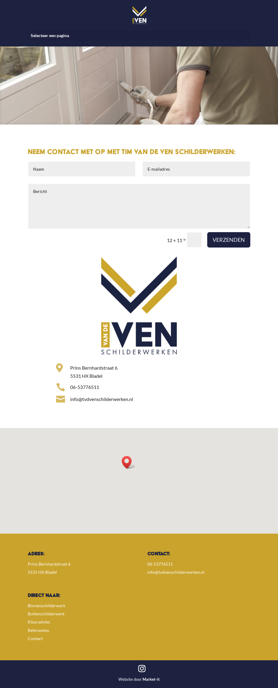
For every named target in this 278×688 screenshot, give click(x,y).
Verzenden (229, 239)
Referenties (38, 630)
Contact (35, 638)
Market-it (151, 679)
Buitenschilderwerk (46, 613)
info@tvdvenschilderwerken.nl (176, 572)
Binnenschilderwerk (46, 605)
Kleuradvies (39, 621)
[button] (129, 462)
